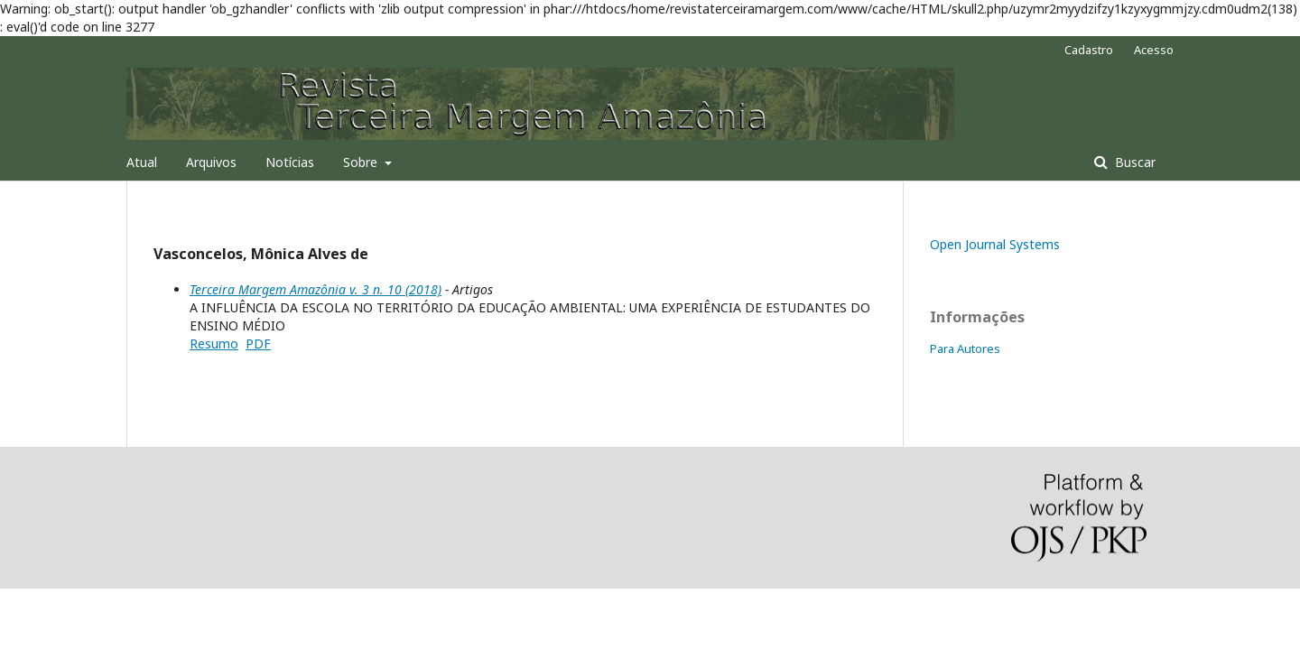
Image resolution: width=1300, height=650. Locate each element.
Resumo (214, 343)
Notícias (289, 162)
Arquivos (211, 162)
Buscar (1133, 162)
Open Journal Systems (995, 244)
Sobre (362, 162)
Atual (141, 162)
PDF (258, 343)
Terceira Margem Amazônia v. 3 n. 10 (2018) (315, 289)
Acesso (1154, 50)
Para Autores (965, 348)
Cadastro (1088, 50)
